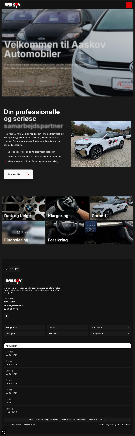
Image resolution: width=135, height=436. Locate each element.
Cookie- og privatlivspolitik (109, 425)
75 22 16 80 (13, 309)
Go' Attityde (126, 425)
